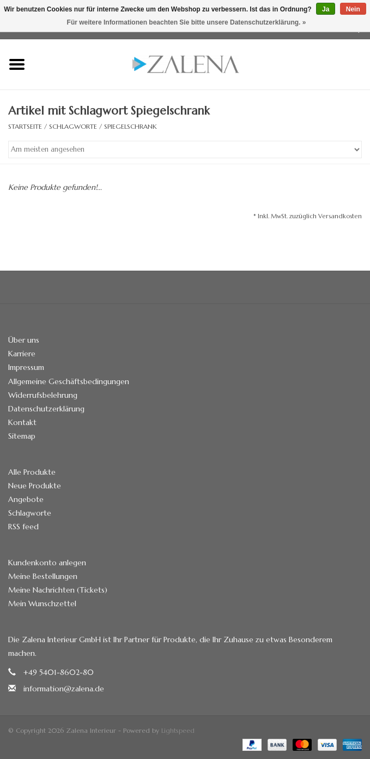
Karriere (21, 353)
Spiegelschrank (130, 126)
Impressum (26, 367)
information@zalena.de (63, 689)
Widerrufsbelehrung (42, 395)
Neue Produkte (34, 486)
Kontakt (22, 422)
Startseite (25, 126)
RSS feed (23, 526)
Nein (353, 9)
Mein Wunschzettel (42, 603)
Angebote (26, 499)
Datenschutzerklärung (46, 409)
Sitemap (21, 436)
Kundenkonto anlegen (47, 562)
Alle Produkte (32, 472)
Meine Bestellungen (42, 576)
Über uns (23, 340)
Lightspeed (178, 730)
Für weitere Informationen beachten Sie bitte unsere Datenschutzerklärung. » (186, 22)
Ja (325, 9)
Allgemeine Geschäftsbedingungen (68, 381)
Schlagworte (73, 126)
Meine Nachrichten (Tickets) (57, 590)
